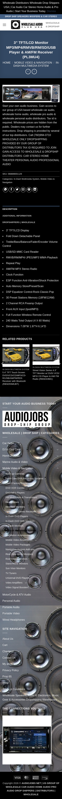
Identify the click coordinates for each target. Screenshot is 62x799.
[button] (4, 25)
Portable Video (11, 613)
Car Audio (8, 443)
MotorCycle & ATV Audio (16, 594)
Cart (4, 645)
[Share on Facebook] (11, 189)
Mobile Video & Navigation (33, 62)
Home (7, 62)
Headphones (12, 502)
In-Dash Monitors (15, 525)
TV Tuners (11, 573)
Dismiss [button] (51, 11)
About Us (7, 638)
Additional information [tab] (16, 216)
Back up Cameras (15, 473)
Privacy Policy (10, 670)
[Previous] (3, 370)
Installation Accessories (18, 535)
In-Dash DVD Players (17, 516)
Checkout (8, 651)
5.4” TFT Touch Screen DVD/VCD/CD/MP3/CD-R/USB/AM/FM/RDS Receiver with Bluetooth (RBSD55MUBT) (14, 378)
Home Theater (10, 455)
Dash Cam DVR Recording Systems (24, 478)
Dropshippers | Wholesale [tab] (18, 222)
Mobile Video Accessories (19, 540)
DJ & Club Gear (11, 449)
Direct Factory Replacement (20, 483)
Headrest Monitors (15, 507)
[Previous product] (34, 71)
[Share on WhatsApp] (5, 189)
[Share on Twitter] (17, 189)
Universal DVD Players (17, 578)
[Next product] (28, 71)
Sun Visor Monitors (15, 568)
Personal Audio (11, 600)
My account (9, 664)
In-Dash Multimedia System (26, 179)
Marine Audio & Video (15, 462)
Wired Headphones (13, 619)
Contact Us (8, 657)
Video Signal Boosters (17, 587)
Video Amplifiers (14, 582)
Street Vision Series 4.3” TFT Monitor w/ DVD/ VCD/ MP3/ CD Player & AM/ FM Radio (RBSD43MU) (46, 374)
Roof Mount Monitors (16, 559)
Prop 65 (7, 676)
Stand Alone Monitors (17, 563)
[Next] (59, 370)
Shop (5, 682)
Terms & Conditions (13, 689)
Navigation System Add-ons (20, 549)
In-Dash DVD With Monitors (20, 521)
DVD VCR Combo (15, 488)
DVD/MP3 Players (15, 492)
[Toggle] (58, 443)
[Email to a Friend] (23, 189)
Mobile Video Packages (18, 544)
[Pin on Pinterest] (29, 189)
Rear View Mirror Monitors (19, 554)
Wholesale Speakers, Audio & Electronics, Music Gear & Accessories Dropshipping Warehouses (30, 697)
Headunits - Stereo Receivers (21, 511)
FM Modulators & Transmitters (21, 497)
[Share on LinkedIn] (35, 189)
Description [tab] (9, 209)
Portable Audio (10, 607)
